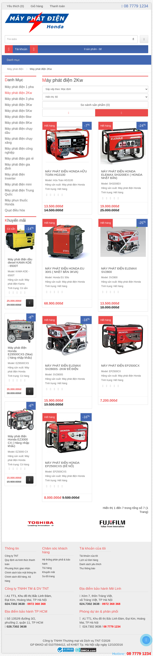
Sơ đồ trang (48, 576)
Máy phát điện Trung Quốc (19, 192)
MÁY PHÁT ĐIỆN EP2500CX (120, 365)
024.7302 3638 (15, 603)
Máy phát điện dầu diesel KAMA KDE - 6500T (20, 262)
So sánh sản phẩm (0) (95, 104)
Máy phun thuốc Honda (16, 202)
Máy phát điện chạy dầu (18, 130)
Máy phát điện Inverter (15, 176)
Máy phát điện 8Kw (18, 122)
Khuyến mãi (48, 572)
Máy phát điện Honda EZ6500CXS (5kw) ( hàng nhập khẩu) (20, 352)
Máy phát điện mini (18, 184)
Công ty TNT (11, 555)
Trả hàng (47, 568)
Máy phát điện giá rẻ (19, 158)
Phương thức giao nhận (17, 568)
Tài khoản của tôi (88, 555)
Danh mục (13, 60)
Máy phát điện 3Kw (18, 104)
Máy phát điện (15, 68)
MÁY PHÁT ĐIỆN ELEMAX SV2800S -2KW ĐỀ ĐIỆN (63, 367)
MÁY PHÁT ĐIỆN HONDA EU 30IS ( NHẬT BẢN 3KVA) (64, 270)
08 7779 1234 (135, 6)
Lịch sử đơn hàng (88, 560)
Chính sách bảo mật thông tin (20, 572)
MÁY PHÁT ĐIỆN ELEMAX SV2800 (119, 270)
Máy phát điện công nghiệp (19, 150)
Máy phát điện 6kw (18, 116)
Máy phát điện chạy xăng (18, 140)
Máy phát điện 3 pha (19, 99)
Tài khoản (16, 49)
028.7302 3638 (16, 626)
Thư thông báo (87, 568)
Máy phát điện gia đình (17, 166)
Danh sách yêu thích (90, 564)
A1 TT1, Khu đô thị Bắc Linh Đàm (28, 595)
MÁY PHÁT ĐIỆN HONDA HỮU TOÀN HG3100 (66, 173)
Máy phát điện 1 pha (19, 87)
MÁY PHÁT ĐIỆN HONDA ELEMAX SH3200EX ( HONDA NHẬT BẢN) (121, 175)
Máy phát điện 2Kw (41, 68)
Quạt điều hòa (15, 210)
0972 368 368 (36, 603)
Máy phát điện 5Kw (18, 110)
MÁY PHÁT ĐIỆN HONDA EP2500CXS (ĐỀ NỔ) (62, 464)
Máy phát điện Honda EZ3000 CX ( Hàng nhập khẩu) (18, 441)
